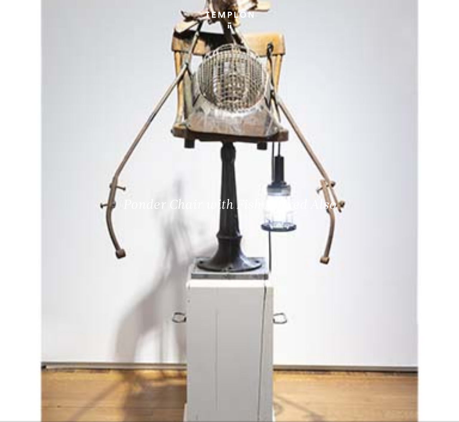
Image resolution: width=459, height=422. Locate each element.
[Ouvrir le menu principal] (444, 11)
